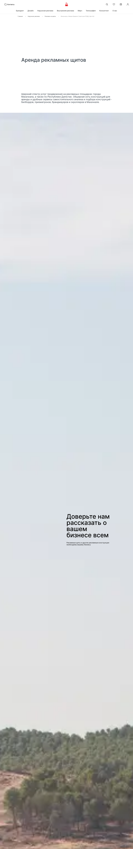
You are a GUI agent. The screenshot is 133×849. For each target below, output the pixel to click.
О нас (115, 11)
